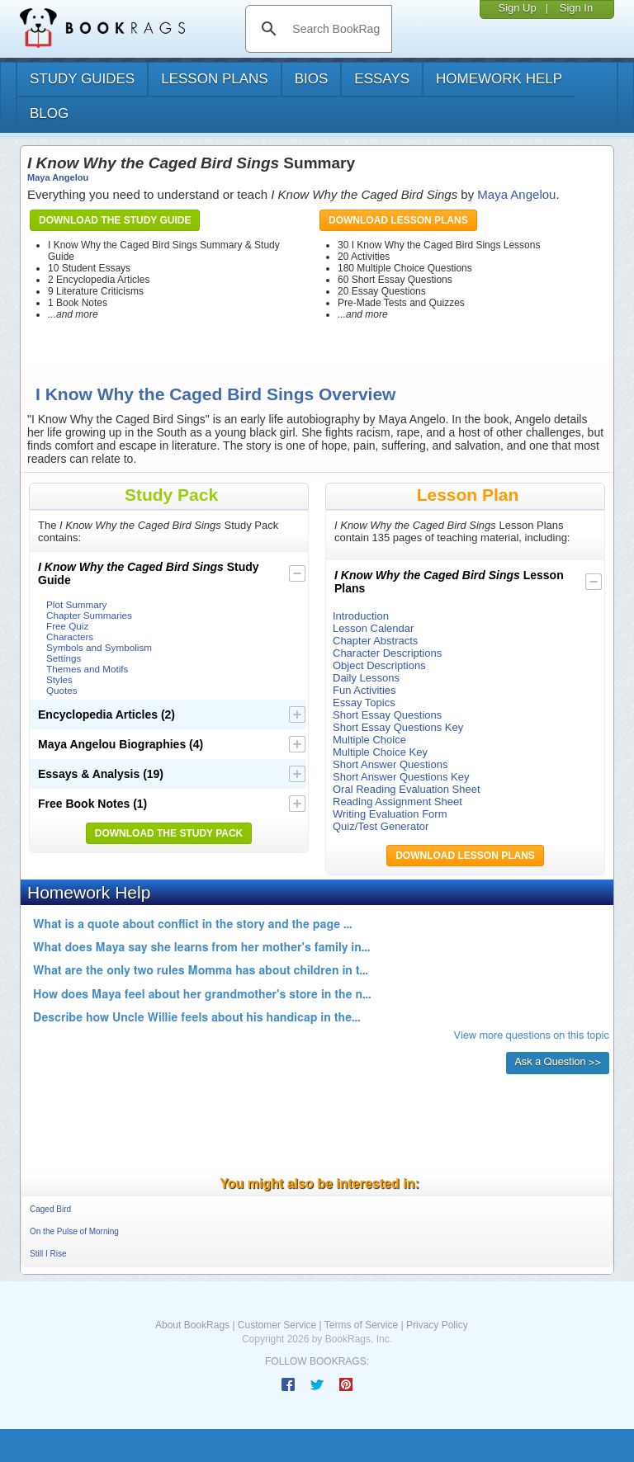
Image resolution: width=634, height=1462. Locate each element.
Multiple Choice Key (380, 752)
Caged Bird (50, 1209)
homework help (499, 79)
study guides (82, 79)
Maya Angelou (57, 177)
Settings (63, 658)
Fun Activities (364, 690)
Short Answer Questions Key (401, 777)
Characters (69, 636)
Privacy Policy (437, 1325)
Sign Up (517, 8)
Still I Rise (48, 1253)
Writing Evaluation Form (390, 814)
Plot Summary (76, 604)
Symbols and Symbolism (99, 647)
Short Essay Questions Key (398, 727)
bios (312, 79)
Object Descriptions (379, 665)
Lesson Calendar (373, 628)
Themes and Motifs (87, 668)
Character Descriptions (387, 653)
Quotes (62, 690)
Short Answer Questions (390, 764)
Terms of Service (361, 1325)
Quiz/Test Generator (380, 826)
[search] (335, 29)
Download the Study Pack (169, 833)
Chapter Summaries (89, 615)
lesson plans (214, 79)
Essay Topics (364, 702)
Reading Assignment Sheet (397, 801)
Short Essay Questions (387, 715)
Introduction (361, 616)
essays (381, 79)
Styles (59, 679)
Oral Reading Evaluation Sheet (406, 789)
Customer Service (277, 1325)
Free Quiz (67, 625)
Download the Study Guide (115, 220)
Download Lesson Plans (398, 220)
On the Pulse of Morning (74, 1231)
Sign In (576, 8)
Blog (49, 113)
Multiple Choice (369, 739)
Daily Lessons (366, 678)
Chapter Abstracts (375, 640)
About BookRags (192, 1325)
